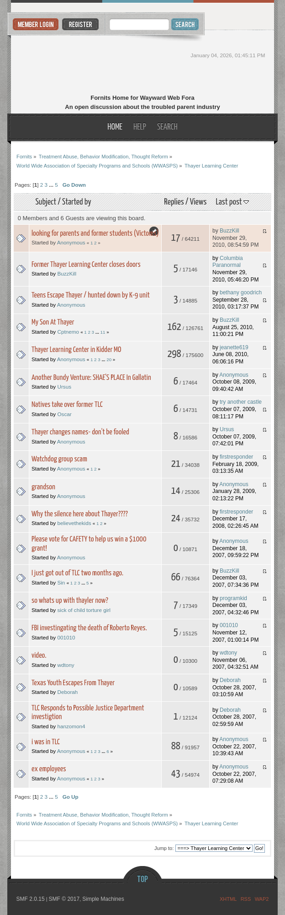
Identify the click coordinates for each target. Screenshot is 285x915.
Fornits (142, 63)
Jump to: (164, 848)
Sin (61, 582)
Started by (76, 202)
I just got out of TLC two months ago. (77, 573)
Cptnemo (68, 332)
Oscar (64, 414)
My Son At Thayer (53, 322)
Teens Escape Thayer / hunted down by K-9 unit (91, 295)
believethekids (74, 523)
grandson (43, 487)
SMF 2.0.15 (30, 899)
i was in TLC (46, 742)
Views (198, 202)
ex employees (49, 769)
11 (103, 332)
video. (39, 656)
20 (108, 359)
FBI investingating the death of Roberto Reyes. (89, 628)
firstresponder (236, 457)
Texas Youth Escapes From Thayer (73, 683)
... (52, 185)
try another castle (241, 402)
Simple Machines (103, 899)
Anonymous (71, 242)
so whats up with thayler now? (70, 601)
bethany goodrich (241, 292)
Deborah (67, 692)
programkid (233, 598)
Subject (45, 202)
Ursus (64, 387)
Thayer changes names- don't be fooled (80, 432)
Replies (174, 202)
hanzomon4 (71, 726)
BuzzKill (229, 230)
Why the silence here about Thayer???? (80, 514)
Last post (232, 202)
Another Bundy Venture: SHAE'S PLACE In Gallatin (91, 378)
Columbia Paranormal (227, 262)
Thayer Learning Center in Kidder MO (76, 350)
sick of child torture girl (83, 610)
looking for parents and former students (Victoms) (95, 234)
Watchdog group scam (59, 459)
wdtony (65, 665)
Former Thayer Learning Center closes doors (86, 265)
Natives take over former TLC (67, 405)
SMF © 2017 (64, 899)
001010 (66, 637)
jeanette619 (234, 347)
